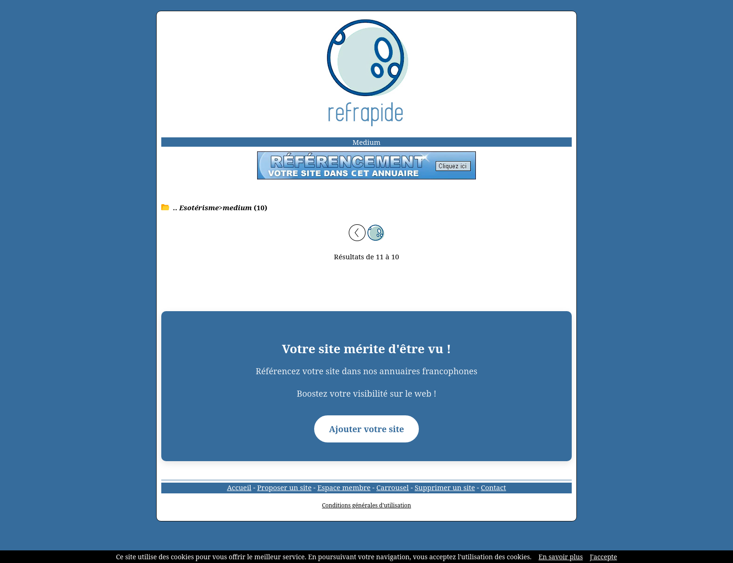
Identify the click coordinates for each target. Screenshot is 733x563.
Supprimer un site (445, 487)
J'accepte (603, 556)
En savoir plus (561, 556)
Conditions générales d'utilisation (366, 505)
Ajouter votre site (366, 429)
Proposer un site (284, 487)
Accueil (239, 487)
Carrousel (392, 487)
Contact (493, 487)
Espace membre (344, 487)
